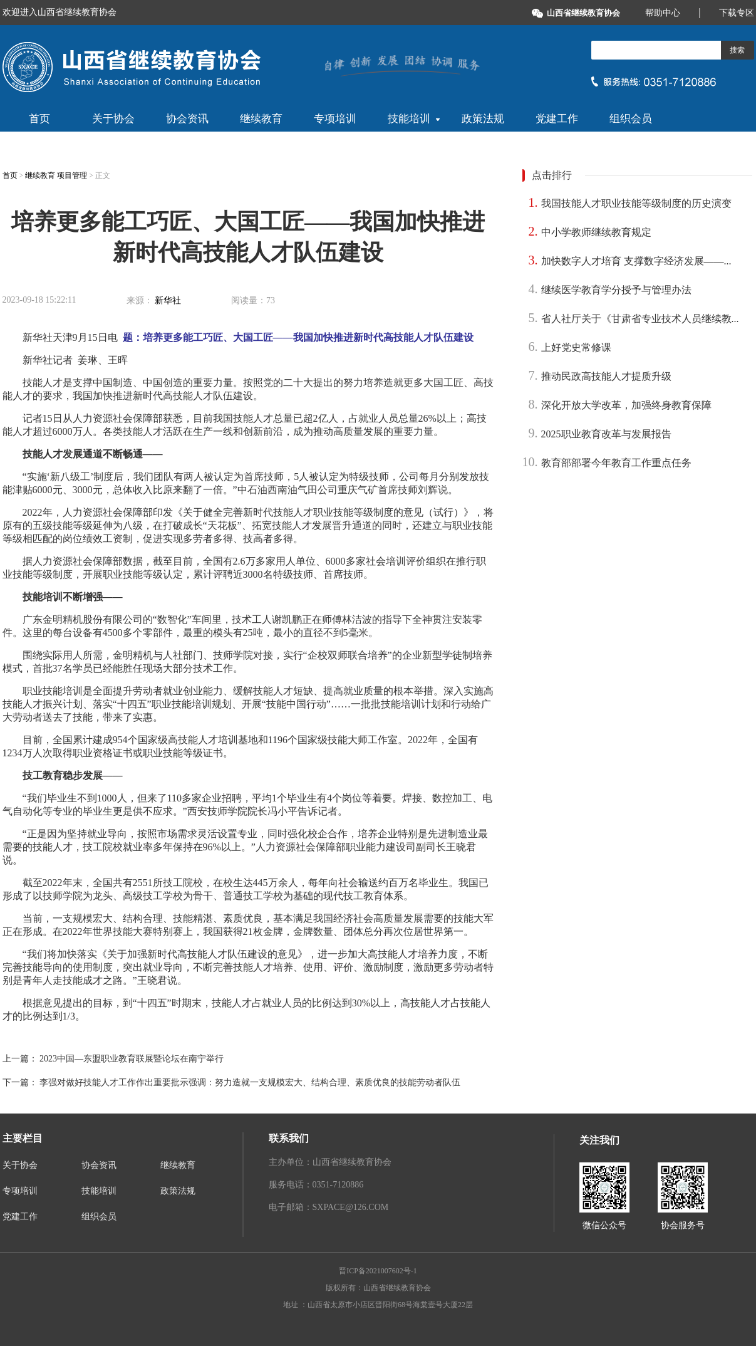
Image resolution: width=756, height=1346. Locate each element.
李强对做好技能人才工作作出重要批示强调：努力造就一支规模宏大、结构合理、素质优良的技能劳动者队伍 (249, 1082)
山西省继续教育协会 (583, 13)
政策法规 (483, 119)
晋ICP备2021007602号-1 (378, 1270)
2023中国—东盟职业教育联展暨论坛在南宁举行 (131, 1058)
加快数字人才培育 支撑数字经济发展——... (636, 261)
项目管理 (73, 175)
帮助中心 (662, 13)
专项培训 (335, 119)
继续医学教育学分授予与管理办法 (616, 289)
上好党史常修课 (576, 347)
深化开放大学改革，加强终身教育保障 (626, 405)
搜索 (737, 50)
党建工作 (557, 119)
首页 (39, 119)
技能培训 (414, 119)
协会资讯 (187, 119)
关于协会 (113, 119)
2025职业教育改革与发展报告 (606, 434)
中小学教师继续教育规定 (596, 232)
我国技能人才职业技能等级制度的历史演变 (636, 203)
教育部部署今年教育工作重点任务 (616, 462)
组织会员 (630, 119)
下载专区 (736, 13)
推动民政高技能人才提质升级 (606, 376)
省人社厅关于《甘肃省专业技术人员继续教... (640, 318)
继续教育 (261, 119)
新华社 (168, 300)
